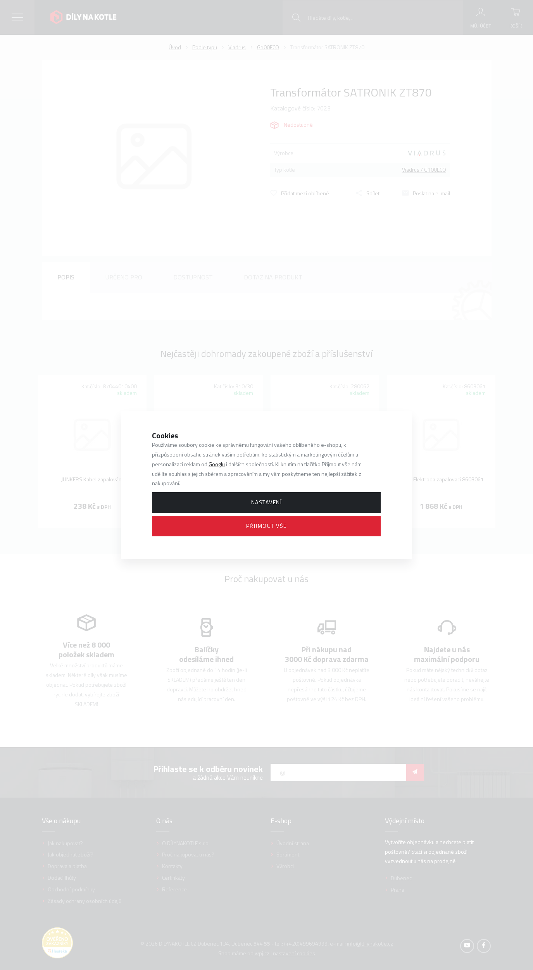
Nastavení (266, 502)
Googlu (217, 464)
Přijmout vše (266, 526)
